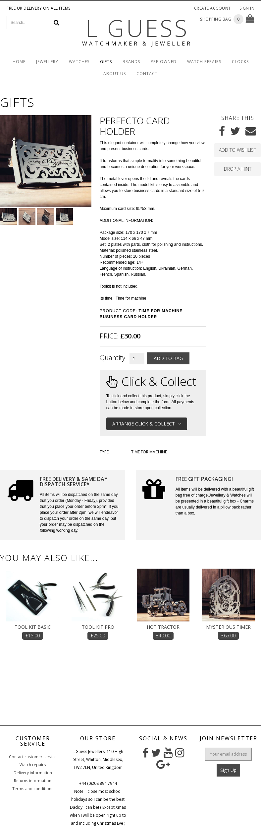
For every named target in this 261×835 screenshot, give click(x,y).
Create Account (212, 8)
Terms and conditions (32, 788)
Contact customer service (33, 757)
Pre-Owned (164, 61)
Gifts (106, 61)
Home (19, 61)
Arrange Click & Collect (146, 423)
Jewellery (47, 61)
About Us (114, 73)
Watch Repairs (204, 61)
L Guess (137, 28)
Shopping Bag (215, 19)
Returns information (32, 781)
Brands (131, 61)
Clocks (240, 61)
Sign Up (228, 770)
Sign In (247, 8)
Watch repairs (33, 765)
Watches (79, 61)
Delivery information (33, 773)
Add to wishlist (237, 150)
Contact (147, 73)
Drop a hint (237, 169)
